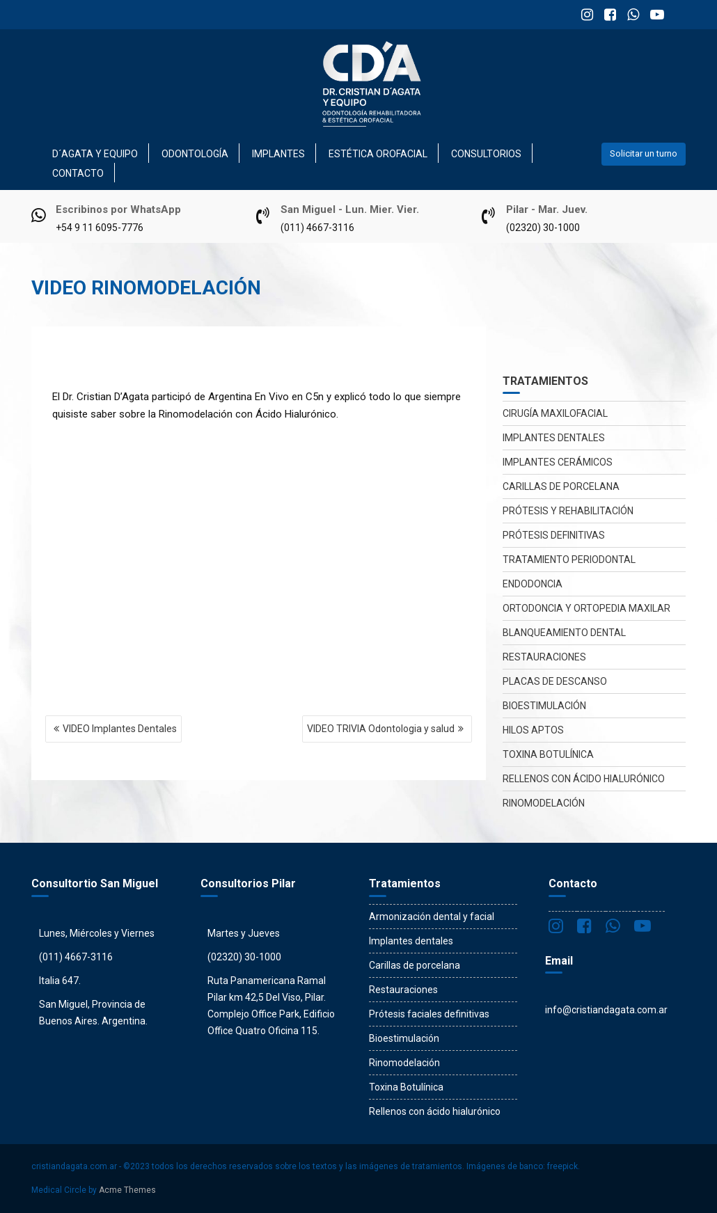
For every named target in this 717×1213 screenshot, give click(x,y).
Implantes (278, 153)
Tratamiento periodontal (569, 559)
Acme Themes (127, 1190)
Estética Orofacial (378, 153)
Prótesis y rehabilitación (568, 510)
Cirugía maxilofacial (555, 413)
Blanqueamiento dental (564, 632)
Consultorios (486, 153)
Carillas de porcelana (561, 486)
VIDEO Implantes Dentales (120, 728)
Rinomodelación (544, 803)
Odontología (194, 153)
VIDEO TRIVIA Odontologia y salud (381, 728)
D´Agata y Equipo (95, 153)
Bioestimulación (544, 705)
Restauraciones (544, 657)
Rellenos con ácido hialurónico (584, 778)
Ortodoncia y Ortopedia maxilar (586, 608)
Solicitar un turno (643, 153)
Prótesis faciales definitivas (429, 1014)
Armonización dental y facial (431, 916)
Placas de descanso (555, 681)
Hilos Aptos (533, 730)
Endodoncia (532, 583)
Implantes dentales (554, 437)
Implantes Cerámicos (558, 462)
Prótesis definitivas (554, 535)
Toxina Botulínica (548, 754)
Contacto (78, 173)
